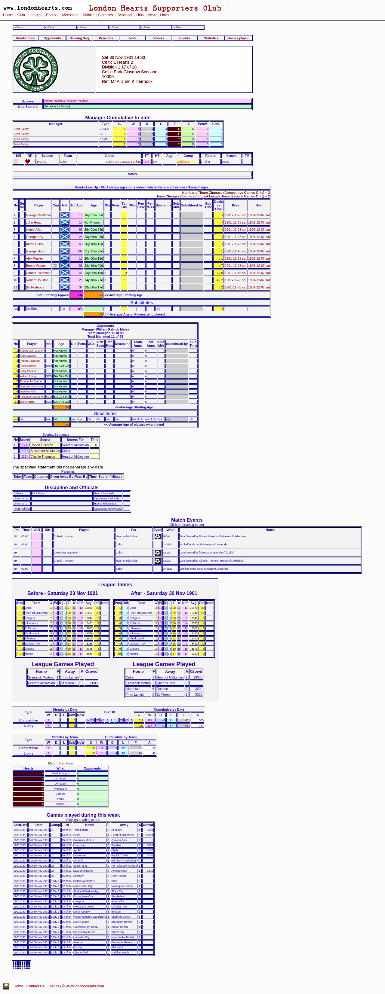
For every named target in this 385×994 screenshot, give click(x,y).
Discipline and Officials (72, 487)
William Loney (28, 376)
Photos (51, 15)
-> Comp (114, 27)
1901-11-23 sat (235, 215)
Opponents (52, 38)
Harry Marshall (28, 371)
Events (184, 38)
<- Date (49, 27)
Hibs (139, 15)
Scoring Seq (79, 38)
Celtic (63, 161)
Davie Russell (28, 365)
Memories (70, 15)
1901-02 (42, 161)
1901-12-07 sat (259, 215)
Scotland (124, 15)
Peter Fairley (21, 128)
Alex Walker (34, 258)
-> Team (177, 27)
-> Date (145, 27)
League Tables (115, 584)
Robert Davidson (30, 360)
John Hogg (34, 222)
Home (8, 15)
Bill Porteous (35, 287)
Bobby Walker (36, 265)
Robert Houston (37, 280)
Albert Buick (34, 244)
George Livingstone (31, 386)
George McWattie (38, 215)
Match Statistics (60, 763)
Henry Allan (34, 229)
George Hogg (35, 251)
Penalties (106, 38)
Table (132, 38)
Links (164, 15)
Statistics (105, 15)
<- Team (18, 27)
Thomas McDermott (31, 381)
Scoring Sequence (55, 434)
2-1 (147, 161)
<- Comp (82, 27)
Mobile (88, 15)
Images (35, 15)
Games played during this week (83, 815)
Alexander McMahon (32, 396)
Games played (238, 38)
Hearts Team (25, 38)
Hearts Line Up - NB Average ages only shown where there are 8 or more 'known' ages (141, 187)
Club (21, 15)
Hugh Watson (28, 355)
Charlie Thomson (38, 273)
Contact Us (35, 986)
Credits (53, 986)
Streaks (158, 38)
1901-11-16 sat (235, 251)
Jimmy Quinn (27, 401)
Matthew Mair (28, 391)
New (152, 15)
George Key (34, 237)
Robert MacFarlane (31, 350)
